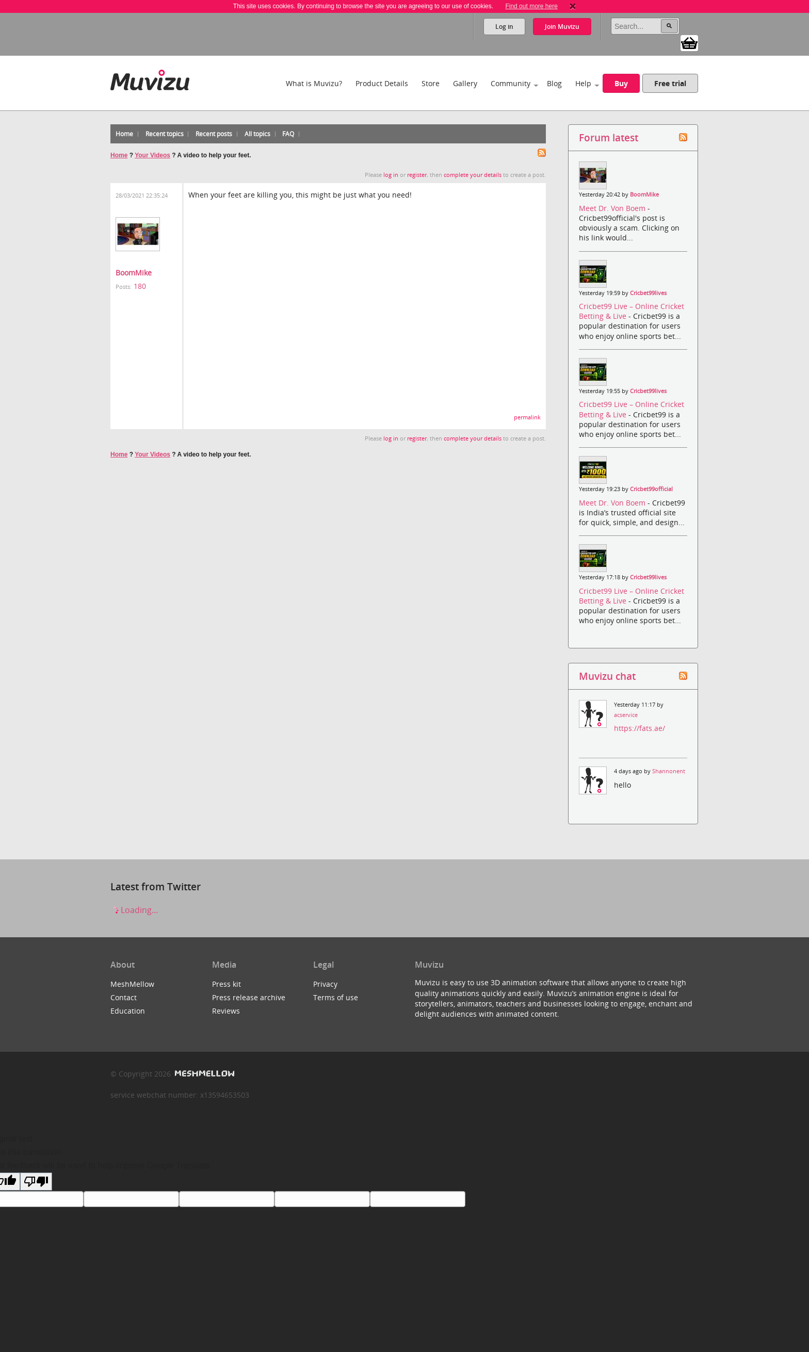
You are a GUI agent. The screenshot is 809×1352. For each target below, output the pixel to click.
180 (140, 286)
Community (510, 83)
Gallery (465, 83)
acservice (626, 715)
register (417, 174)
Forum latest (608, 137)
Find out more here (531, 6)
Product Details (381, 83)
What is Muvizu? (314, 83)
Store (431, 83)
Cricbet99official (651, 489)
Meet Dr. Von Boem (613, 208)
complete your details (472, 174)
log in (390, 174)
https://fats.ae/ (639, 728)
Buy (621, 83)
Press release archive (248, 997)
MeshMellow (132, 984)
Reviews (226, 1011)
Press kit (226, 984)
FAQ (288, 133)
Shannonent (668, 771)
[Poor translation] (36, 1181)
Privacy (325, 984)
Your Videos (152, 155)
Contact (123, 997)
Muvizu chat (607, 676)
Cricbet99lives (648, 293)
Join (562, 26)
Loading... (134, 910)
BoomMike (134, 273)
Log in (504, 26)
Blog (554, 83)
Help (583, 83)
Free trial (670, 83)
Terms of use (335, 997)
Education (127, 1011)
